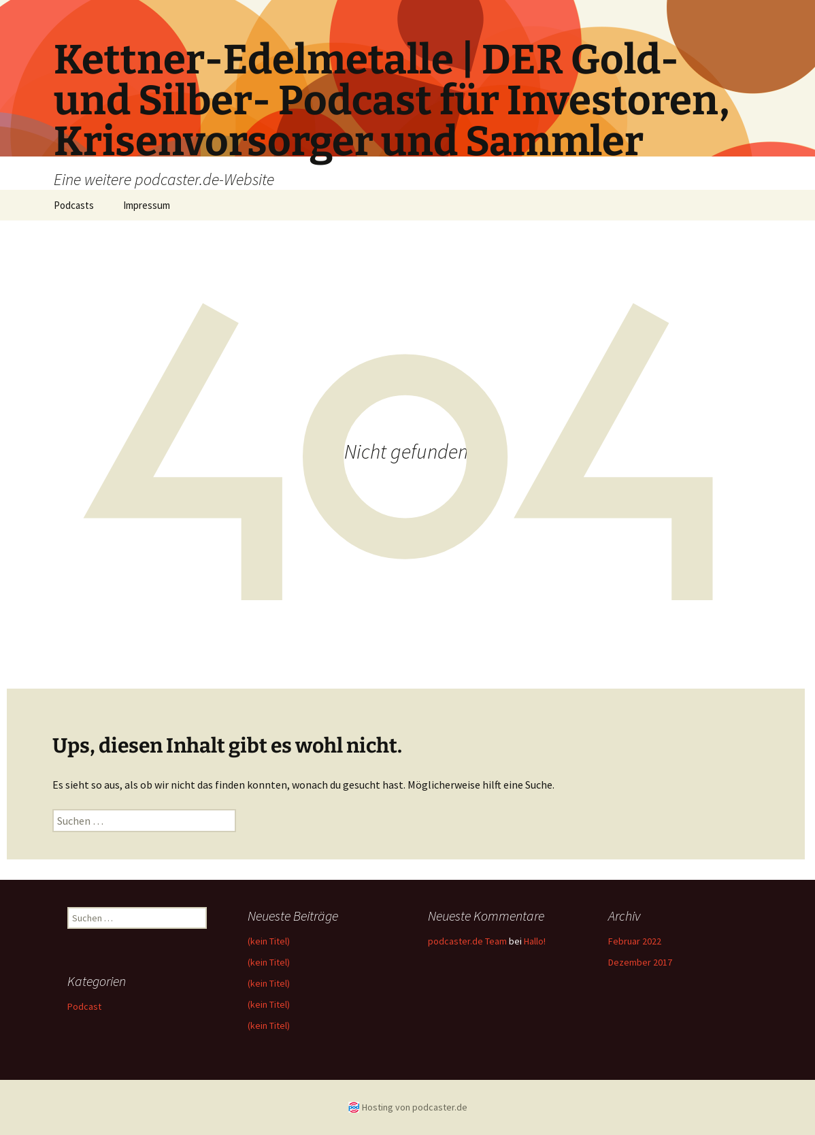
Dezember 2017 (640, 962)
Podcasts (74, 205)
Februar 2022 (634, 941)
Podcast (84, 1006)
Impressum (146, 205)
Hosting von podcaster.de (414, 1107)
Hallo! (535, 941)
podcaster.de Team (467, 941)
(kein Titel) (269, 941)
